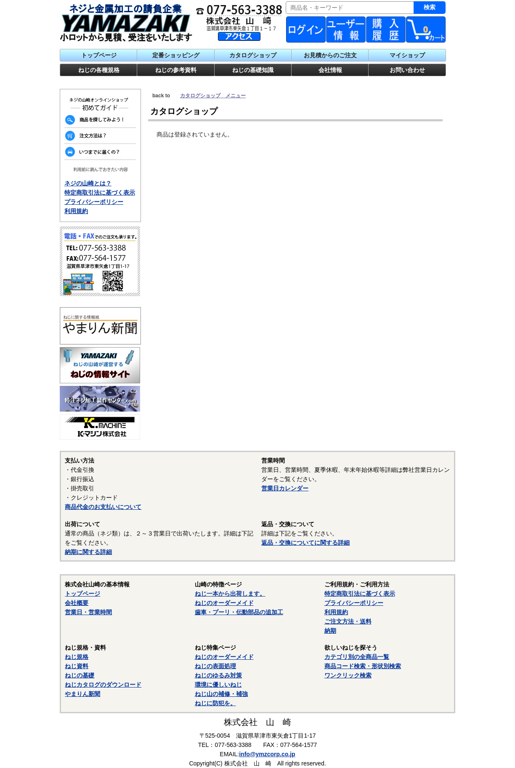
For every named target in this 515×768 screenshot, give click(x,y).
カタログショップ (252, 55)
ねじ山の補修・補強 (221, 693)
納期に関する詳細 (88, 552)
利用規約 (76, 211)
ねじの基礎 (79, 675)
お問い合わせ (407, 70)
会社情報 (330, 70)
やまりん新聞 (82, 693)
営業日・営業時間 (88, 612)
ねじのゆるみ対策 (218, 675)
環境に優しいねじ (218, 684)
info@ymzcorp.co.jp (267, 754)
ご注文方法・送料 (348, 621)
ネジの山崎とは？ (87, 183)
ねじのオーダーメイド (224, 602)
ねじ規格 (76, 656)
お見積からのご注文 (330, 55)
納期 (330, 630)
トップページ (99, 55)
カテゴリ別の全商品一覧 (356, 656)
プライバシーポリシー (93, 201)
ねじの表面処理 (215, 666)
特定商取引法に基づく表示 (99, 192)
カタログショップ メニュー (213, 96)
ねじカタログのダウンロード (103, 684)
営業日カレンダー (284, 488)
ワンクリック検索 (348, 675)
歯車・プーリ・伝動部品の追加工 (239, 612)
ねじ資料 (76, 666)
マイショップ (407, 55)
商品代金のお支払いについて (103, 506)
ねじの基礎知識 (252, 70)
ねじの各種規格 (98, 70)
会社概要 (76, 602)
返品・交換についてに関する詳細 (305, 542)
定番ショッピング (175, 55)
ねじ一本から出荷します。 (230, 593)
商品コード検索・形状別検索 (362, 666)
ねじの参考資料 (175, 70)
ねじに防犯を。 (215, 703)
